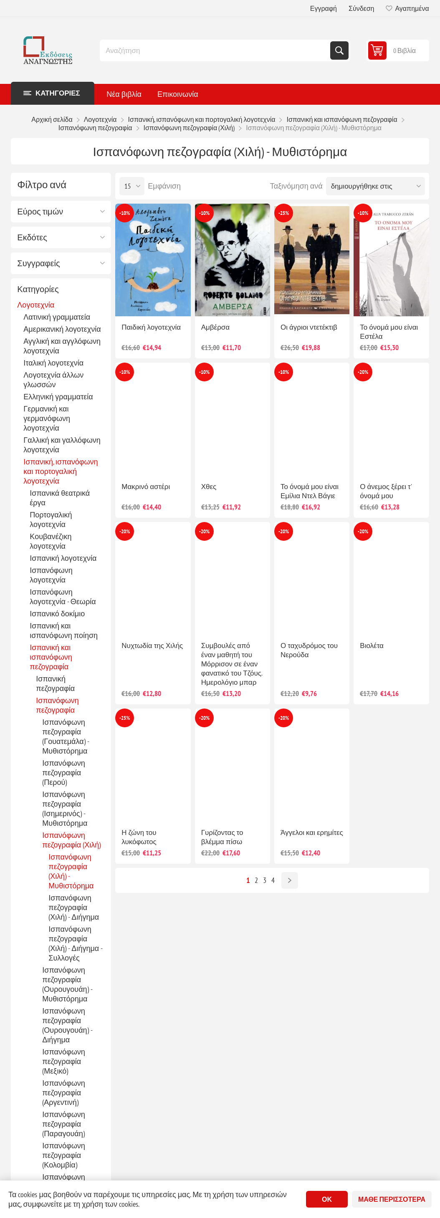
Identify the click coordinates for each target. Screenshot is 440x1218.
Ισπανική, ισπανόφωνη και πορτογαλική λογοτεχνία (60, 471)
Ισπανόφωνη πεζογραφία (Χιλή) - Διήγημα (73, 907)
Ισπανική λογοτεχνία (63, 558)
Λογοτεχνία (35, 305)
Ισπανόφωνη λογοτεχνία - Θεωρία (63, 596)
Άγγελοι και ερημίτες (312, 832)
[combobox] (215, 50)
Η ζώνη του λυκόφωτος (138, 837)
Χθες (209, 486)
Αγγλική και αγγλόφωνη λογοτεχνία (62, 346)
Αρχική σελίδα (51, 119)
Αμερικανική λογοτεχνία (62, 329)
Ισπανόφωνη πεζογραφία (57, 705)
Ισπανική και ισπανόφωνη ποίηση (64, 630)
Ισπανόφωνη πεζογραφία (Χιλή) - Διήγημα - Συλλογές (75, 943)
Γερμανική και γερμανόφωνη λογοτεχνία (46, 418)
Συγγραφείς (38, 263)
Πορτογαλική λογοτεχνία (51, 519)
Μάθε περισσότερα (391, 1199)
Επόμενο (289, 880)
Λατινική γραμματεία (56, 317)
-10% (124, 213)
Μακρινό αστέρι (145, 486)
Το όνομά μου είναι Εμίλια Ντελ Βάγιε (310, 491)
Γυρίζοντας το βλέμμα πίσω (222, 837)
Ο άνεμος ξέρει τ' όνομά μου (386, 491)
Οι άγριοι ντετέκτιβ (309, 327)
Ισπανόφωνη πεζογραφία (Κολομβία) (63, 1155)
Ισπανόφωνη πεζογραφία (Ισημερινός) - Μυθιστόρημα (64, 808)
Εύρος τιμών (40, 211)
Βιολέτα (372, 645)
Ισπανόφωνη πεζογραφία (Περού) (63, 772)
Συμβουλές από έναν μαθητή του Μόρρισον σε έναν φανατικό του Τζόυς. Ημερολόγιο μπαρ (231, 664)
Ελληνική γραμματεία (58, 396)
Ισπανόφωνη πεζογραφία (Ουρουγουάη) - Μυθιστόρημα (67, 984)
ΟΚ (327, 1199)
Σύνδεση (361, 8)
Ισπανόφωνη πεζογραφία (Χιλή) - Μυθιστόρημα (71, 871)
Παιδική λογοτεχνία (151, 327)
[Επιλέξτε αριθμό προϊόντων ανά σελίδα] (131, 186)
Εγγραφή (323, 8)
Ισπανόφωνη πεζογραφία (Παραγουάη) (63, 1124)
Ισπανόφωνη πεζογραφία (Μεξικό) (63, 1061)
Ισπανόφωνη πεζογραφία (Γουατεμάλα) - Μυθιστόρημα (65, 736)
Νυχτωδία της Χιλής (152, 645)
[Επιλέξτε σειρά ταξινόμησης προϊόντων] (375, 186)
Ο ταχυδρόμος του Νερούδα (309, 650)
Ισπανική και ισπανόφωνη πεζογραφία (51, 657)
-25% (283, 213)
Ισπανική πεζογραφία (55, 683)
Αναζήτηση (339, 50)
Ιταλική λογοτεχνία (53, 363)
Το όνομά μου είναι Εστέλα (389, 332)
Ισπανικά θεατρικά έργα (60, 497)
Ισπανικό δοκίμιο (57, 613)
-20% (363, 372)
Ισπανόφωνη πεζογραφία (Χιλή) (71, 840)
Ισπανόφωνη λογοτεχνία (51, 575)
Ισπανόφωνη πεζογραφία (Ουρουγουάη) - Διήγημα (67, 1025)
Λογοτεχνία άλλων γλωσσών (53, 379)
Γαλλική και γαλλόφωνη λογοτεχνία (61, 444)
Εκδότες (32, 237)
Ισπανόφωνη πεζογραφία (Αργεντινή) (63, 1092)
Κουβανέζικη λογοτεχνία (50, 541)
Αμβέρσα (215, 327)
